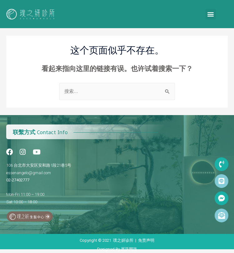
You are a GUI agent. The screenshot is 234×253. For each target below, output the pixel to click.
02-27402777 (17, 180)
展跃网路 (129, 249)
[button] (211, 14)
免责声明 (146, 240)
